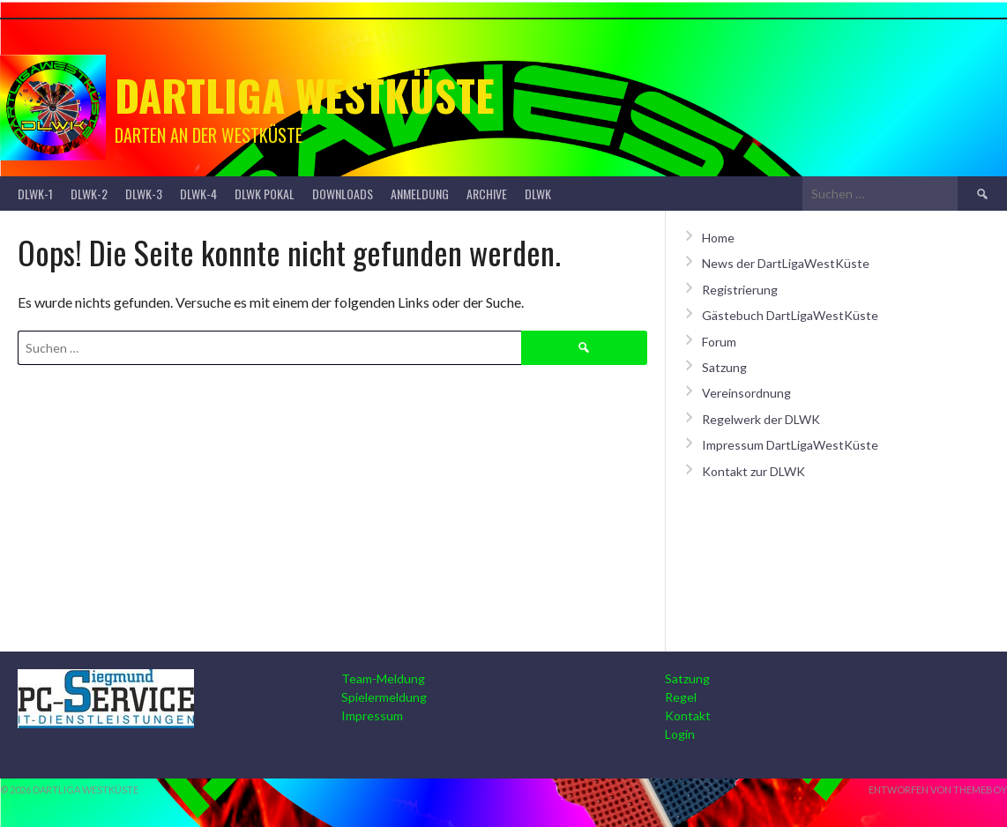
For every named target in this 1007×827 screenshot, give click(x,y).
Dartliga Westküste (305, 94)
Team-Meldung (383, 678)
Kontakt (688, 715)
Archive (486, 193)
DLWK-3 (143, 193)
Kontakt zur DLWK (753, 471)
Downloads (342, 193)
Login (680, 733)
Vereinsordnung (746, 392)
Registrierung (740, 289)
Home (718, 237)
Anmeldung (420, 193)
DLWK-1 (35, 193)
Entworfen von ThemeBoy (938, 789)
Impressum (372, 715)
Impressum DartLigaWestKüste (790, 444)
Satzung (724, 367)
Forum (719, 341)
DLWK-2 (89, 193)
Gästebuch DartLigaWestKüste (790, 315)
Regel (681, 696)
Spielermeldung (384, 696)
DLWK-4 (198, 193)
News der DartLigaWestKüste (785, 263)
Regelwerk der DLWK (761, 419)
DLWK (538, 193)
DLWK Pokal (265, 193)
